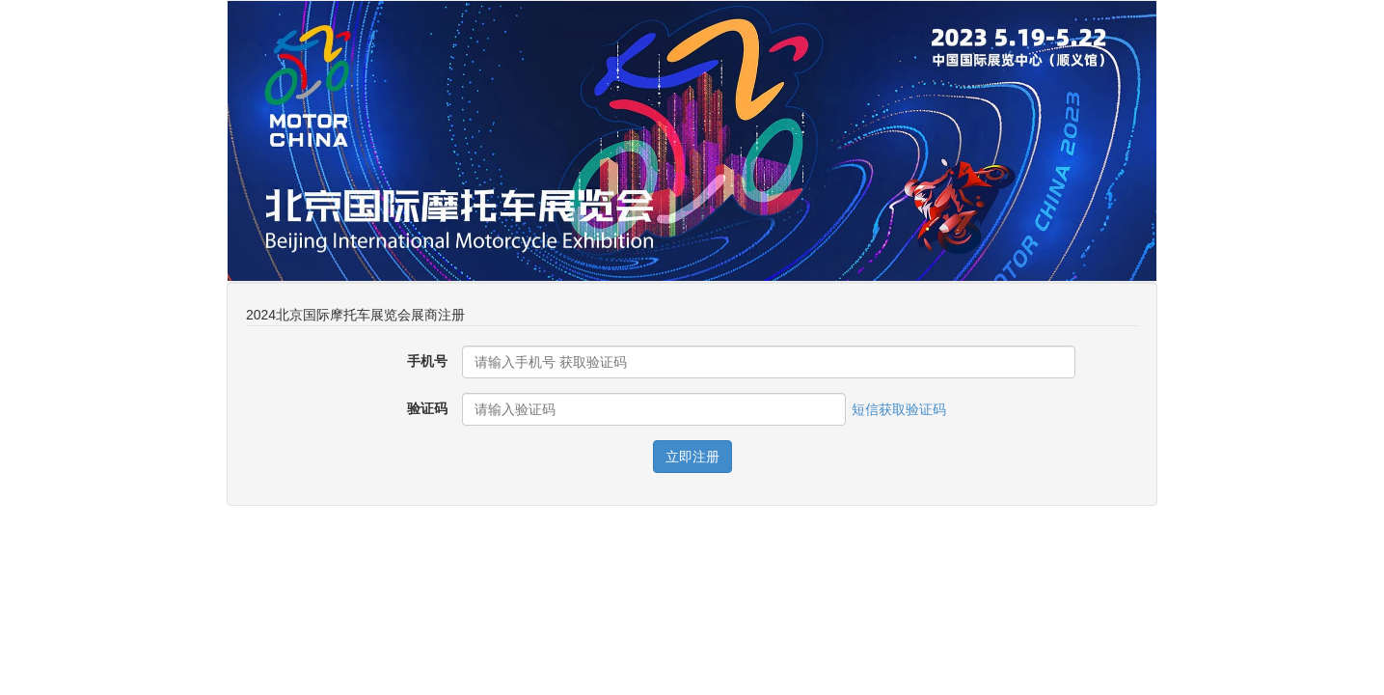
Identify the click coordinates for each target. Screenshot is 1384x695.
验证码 (427, 408)
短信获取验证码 (899, 409)
